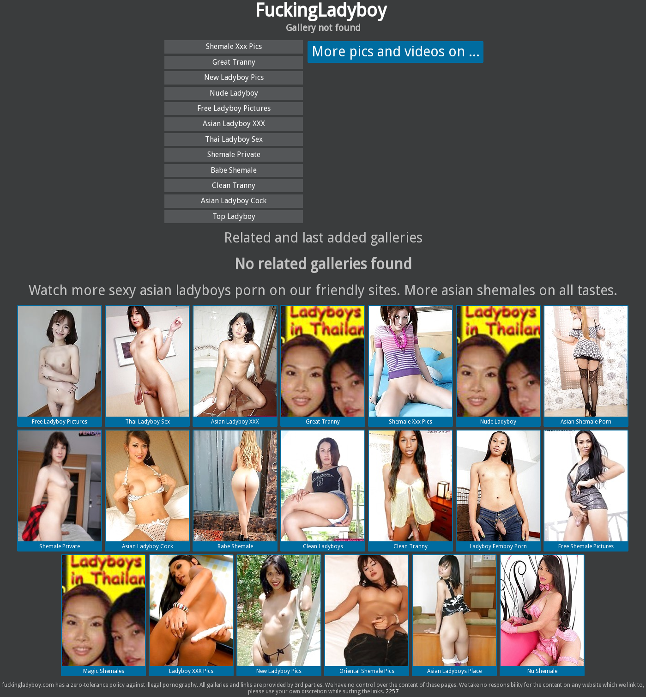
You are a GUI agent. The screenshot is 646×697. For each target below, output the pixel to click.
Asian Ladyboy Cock (233, 200)
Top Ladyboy (233, 216)
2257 (392, 691)
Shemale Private (233, 154)
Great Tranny (233, 62)
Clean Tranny (233, 185)
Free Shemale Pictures (586, 490)
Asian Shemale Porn (586, 365)
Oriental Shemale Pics (366, 614)
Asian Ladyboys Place (454, 614)
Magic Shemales (103, 614)
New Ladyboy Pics (234, 77)
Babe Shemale (234, 170)
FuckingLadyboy (320, 10)
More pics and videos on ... (396, 51)
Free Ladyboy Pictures (234, 108)
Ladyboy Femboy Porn (498, 490)
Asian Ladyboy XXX (234, 123)
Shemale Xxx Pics (234, 46)
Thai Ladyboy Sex (234, 139)
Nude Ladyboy (234, 93)
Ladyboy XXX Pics (191, 614)
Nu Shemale (542, 614)
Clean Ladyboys (322, 490)
